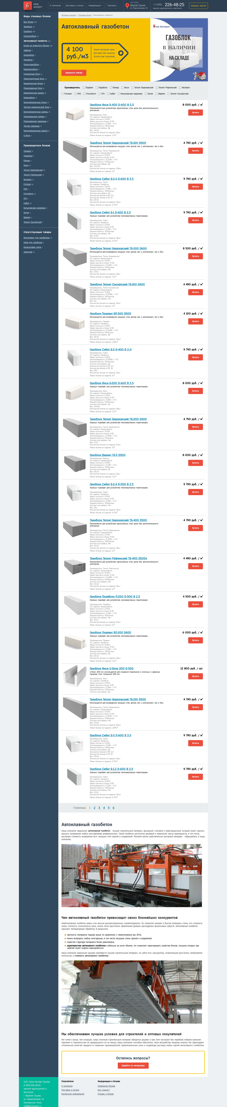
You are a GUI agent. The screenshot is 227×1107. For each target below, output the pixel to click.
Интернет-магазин (68, 15)
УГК (25, 198)
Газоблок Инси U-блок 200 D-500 (112, 668)
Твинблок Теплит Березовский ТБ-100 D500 (118, 142)
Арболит (27, 50)
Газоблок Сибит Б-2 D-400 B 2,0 (110, 349)
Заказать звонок (198, 6)
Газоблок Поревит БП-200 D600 (110, 632)
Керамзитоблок (31, 69)
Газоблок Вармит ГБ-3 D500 (107, 455)
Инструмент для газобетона (36, 238)
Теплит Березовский (33, 170)
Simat (26, 213)
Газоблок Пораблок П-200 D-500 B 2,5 (115, 596)
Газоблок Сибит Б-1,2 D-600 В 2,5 (111, 769)
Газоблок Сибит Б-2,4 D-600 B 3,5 (112, 178)
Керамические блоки (33, 83)
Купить (195, 112)
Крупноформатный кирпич (36, 131)
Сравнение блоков (106, 1086)
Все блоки (28, 22)
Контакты (112, 5)
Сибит (26, 203)
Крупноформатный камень (36, 112)
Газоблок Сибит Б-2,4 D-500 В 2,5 (112, 484)
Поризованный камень (34, 116)
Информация (95, 5)
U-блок (27, 135)
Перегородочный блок (34, 79)
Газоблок (28, 31)
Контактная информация (72, 1094)
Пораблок (28, 156)
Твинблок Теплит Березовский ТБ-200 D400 (118, 419)
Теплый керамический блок (36, 107)
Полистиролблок (31, 64)
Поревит (27, 151)
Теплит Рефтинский (33, 175)
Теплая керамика (32, 126)
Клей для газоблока (33, 242)
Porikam (27, 184)
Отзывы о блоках (106, 1094)
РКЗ (25, 189)
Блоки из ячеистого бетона (36, 45)
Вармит (27, 217)
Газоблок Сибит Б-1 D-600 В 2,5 (110, 212)
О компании (55, 5)
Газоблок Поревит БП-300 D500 (110, 313)
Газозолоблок (30, 36)
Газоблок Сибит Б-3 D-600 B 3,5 (110, 735)
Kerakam (28, 179)
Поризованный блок (33, 88)
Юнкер (27, 160)
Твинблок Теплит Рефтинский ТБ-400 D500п (118, 558)
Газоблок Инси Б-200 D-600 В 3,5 (112, 383)
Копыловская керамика (34, 208)
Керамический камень (34, 93)
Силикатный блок (32, 74)
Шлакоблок (29, 55)
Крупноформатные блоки (35, 102)
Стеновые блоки (84, 15)
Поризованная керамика (35, 121)
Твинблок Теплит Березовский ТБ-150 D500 (118, 699)
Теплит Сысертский (33, 222)
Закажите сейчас (73, 73)
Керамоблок (29, 98)
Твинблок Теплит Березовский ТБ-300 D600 (118, 248)
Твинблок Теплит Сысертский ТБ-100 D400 (117, 284)
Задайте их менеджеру (133, 1065)
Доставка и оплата (75, 5)
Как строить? (104, 1090)
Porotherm (28, 194)
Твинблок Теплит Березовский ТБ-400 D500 (118, 520)
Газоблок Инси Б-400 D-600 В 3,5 (112, 104)
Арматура (28, 252)
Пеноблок (28, 60)
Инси (26, 165)
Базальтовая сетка (32, 247)
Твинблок (28, 27)
